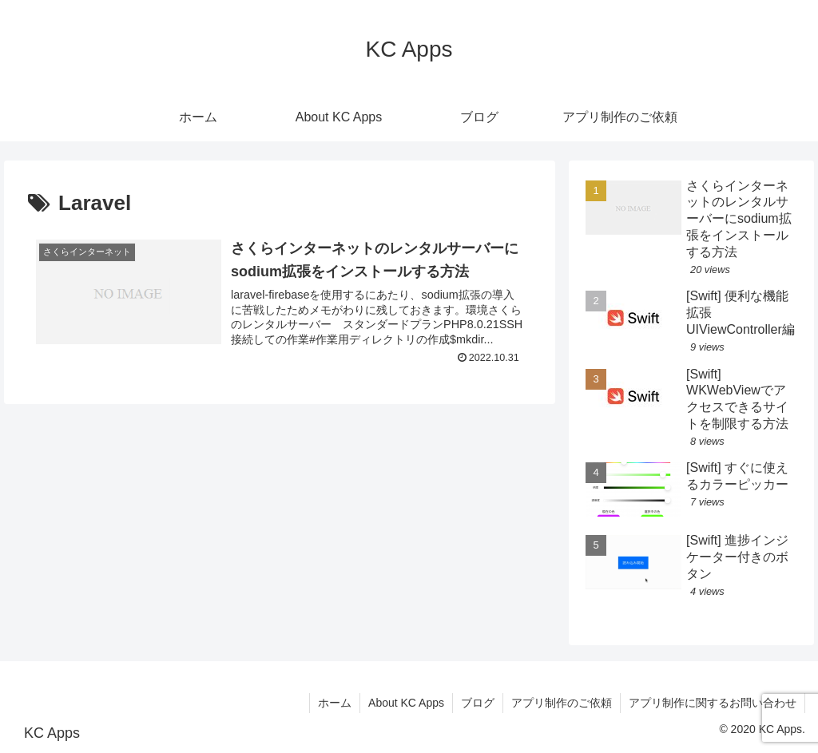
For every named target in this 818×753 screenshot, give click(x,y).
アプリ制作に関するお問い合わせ (712, 702)
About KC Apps (406, 702)
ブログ (477, 702)
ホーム (334, 702)
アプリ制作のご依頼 (561, 702)
